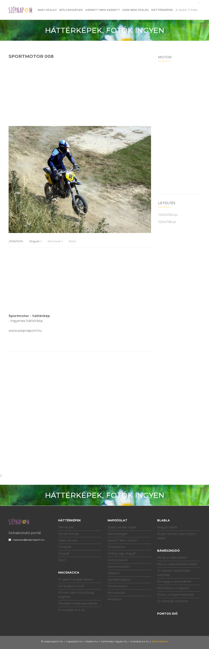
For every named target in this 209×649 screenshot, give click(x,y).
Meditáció (115, 599)
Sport (62, 560)
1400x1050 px (168, 215)
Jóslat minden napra (122, 527)
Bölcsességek (117, 534)
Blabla (163, 520)
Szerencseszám (119, 566)
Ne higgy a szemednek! (174, 581)
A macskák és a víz (71, 610)
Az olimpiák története (172, 601)
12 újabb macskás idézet (75, 579)
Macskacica (68, 572)
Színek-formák (68, 534)
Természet (65, 527)
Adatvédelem (159, 641)
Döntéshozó (116, 547)
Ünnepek (64, 547)
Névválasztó (116, 593)
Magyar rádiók (167, 527)
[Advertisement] (80, 92)
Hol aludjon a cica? (71, 586)
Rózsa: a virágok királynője (175, 594)
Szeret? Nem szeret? (123, 540)
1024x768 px (167, 222)
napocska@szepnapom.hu (26, 539)
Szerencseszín (118, 560)
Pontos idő (167, 613)
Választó (113, 573)
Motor (72, 241)
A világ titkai (186, 9)
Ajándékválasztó (119, 580)
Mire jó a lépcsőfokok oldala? (177, 564)
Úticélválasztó (117, 586)
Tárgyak (63, 553)
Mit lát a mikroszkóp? (172, 557)
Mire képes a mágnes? (173, 588)
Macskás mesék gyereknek (77, 603)
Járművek (54, 241)
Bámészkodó (168, 550)
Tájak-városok (67, 540)
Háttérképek (69, 520)
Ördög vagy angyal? (122, 553)
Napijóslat (117, 520)
